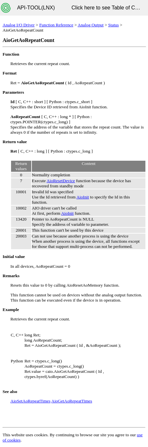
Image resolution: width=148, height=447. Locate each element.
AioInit (82, 197)
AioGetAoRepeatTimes (71, 401)
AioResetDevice (61, 180)
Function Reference (56, 24)
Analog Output (91, 24)
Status (113, 24)
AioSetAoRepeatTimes (30, 401)
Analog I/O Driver (18, 24)
